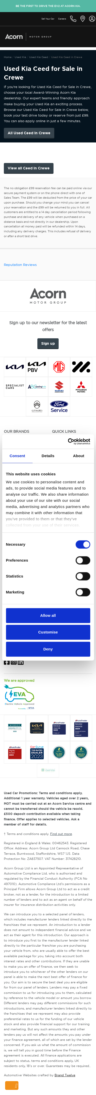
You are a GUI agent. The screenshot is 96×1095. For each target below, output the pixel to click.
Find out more (61, 834)
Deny (48, 649)
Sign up (48, 343)
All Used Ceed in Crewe (29, 133)
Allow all (48, 615)
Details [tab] (48, 456)
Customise (48, 632)
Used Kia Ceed (39, 57)
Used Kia (20, 57)
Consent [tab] (17, 456)
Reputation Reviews (20, 265)
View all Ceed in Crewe (29, 168)
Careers (62, 18)
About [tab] (78, 456)
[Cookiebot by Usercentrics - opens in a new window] (68, 441)
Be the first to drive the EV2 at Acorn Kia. (48, 6)
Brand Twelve (65, 1075)
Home (8, 57)
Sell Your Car (47, 18)
